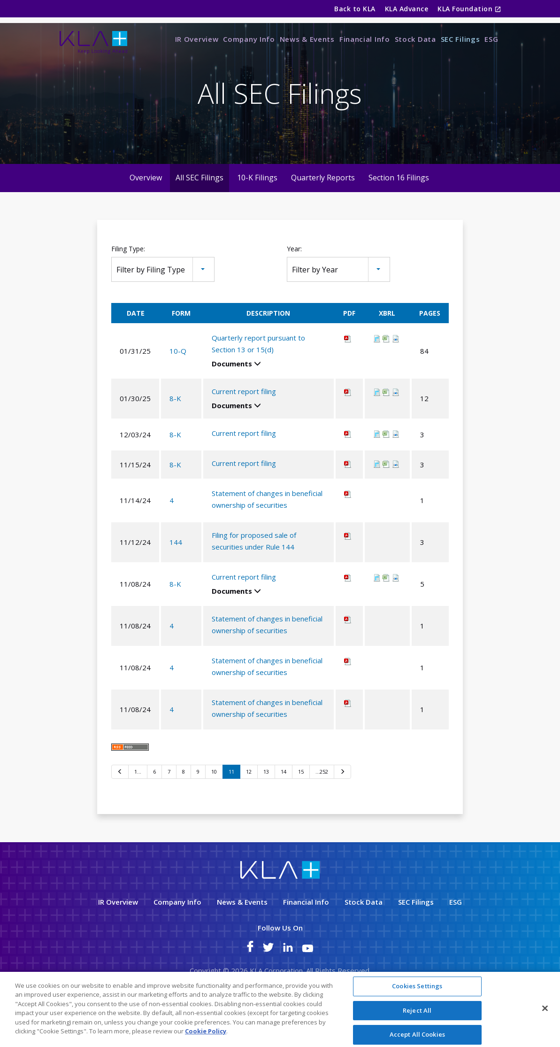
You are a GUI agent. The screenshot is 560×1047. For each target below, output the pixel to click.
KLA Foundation (465, 8)
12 (249, 809)
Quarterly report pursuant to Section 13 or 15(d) (258, 381)
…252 (321, 809)
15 (301, 809)
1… (137, 809)
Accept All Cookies (417, 1035)
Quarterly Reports (323, 215)
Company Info (249, 39)
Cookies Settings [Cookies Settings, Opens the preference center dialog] (417, 987)
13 (266, 809)
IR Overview (197, 39)
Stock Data (415, 39)
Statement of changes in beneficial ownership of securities (267, 536)
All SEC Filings (199, 215)
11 (231, 809)
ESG (491, 39)
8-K (175, 436)
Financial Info (364, 39)
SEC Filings (460, 39)
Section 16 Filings (398, 215)
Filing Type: (128, 286)
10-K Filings (257, 215)
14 (283, 809)
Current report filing (244, 429)
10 (214, 809)
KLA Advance (406, 8)
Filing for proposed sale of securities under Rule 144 (254, 578)
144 (175, 579)
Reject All (417, 1011)
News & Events (307, 39)
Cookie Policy (205, 1032)
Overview (146, 215)
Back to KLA (354, 8)
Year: (294, 286)
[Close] (545, 1009)
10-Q (177, 388)
